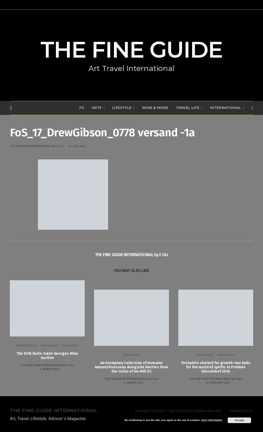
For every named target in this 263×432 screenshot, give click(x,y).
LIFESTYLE (122, 108)
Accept (239, 420)
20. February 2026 (217, 382)
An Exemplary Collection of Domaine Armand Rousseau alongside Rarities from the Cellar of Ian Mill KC (131, 367)
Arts (97, 108)
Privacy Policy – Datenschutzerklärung (178, 411)
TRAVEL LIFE (187, 108)
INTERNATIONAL (225, 108)
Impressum (241, 411)
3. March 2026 (134, 382)
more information (211, 420)
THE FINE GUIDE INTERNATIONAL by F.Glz (36, 146)
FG (81, 108)
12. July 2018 (77, 146)
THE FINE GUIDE (131, 49)
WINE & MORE (155, 108)
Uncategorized (26, 345)
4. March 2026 (49, 369)
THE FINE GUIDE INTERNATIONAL (53, 410)
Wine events (70, 345)
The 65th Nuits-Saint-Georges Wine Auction (47, 355)
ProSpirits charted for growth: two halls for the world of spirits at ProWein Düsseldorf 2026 (215, 367)
